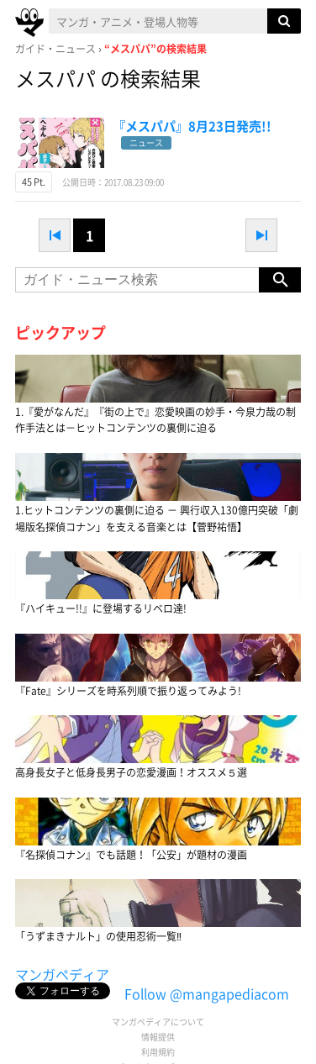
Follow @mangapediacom (206, 993)
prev (55, 235)
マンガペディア (62, 974)
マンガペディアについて (158, 1021)
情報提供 (158, 1036)
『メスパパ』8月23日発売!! (192, 126)
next (261, 235)
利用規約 (158, 1052)
